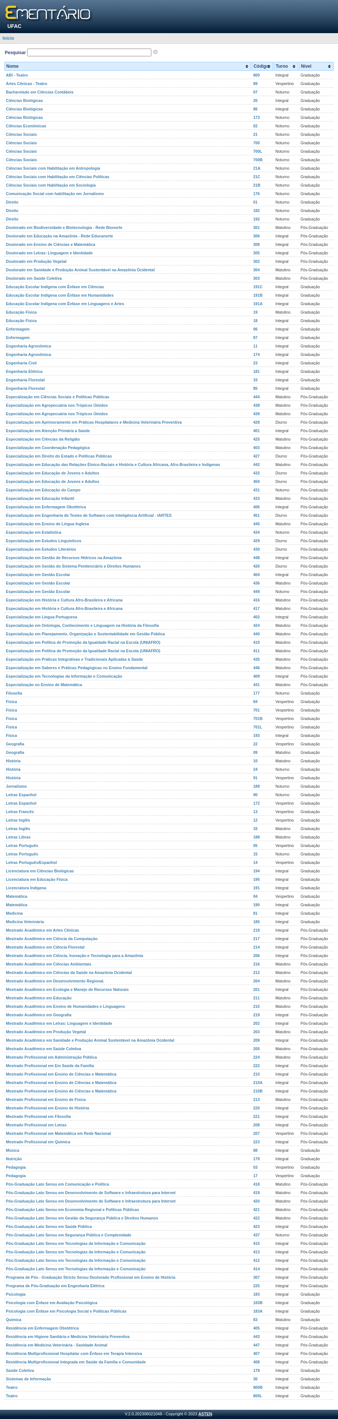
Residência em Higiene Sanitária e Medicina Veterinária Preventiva (68, 1336)
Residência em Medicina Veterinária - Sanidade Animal (57, 1345)
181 (256, 371)
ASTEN (205, 1414)
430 (256, 549)
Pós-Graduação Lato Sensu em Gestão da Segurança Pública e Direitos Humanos (82, 1218)
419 (256, 1192)
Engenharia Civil (21, 363)
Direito (12, 202)
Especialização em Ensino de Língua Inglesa (47, 524)
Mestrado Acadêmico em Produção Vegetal (46, 1032)
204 (256, 981)
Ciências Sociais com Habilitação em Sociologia (51, 185)
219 (256, 1015)
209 (256, 1040)
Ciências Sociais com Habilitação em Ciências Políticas (57, 176)
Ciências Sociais (21, 134)
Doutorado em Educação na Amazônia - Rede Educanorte (59, 236)
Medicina (14, 913)
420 (256, 1201)
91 (255, 778)
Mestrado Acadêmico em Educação (38, 998)
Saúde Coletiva (20, 1370)
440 (256, 634)
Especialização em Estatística (33, 532)
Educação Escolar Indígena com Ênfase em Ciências (55, 287)
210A (258, 1082)
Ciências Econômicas (26, 126)
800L (257, 1396)
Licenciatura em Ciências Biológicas (40, 871)
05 (255, 845)
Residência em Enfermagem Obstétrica (42, 1328)
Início (8, 38)
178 (256, 1370)
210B (258, 1091)
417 (256, 608)
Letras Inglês (18, 820)
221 (256, 1116)
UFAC (14, 26)
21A (257, 168)
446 (256, 668)
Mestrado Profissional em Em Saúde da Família (50, 1065)
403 (256, 447)
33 (255, 380)
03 (255, 1167)
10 (255, 761)
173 (256, 117)
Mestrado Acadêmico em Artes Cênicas (42, 930)
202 (256, 1023)
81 (255, 913)
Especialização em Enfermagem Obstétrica (46, 507)
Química (13, 1319)
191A (258, 303)
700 (256, 143)
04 (255, 896)
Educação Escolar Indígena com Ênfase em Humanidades (60, 295)
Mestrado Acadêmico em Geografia (38, 1015)
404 (256, 574)
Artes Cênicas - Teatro (26, 83)
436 (256, 583)
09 (255, 752)
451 (256, 515)
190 (256, 905)
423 (256, 1226)
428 (256, 422)
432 (256, 473)
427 (256, 456)
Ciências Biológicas (24, 100)
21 (255, 134)
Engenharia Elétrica (24, 371)
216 (256, 964)
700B (258, 160)
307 (256, 1277)
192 (256, 219)
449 (256, 591)
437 (256, 1235)
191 (256, 888)
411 (256, 651)
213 (256, 1099)
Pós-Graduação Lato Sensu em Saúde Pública (49, 1226)
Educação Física (21, 312)
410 (256, 642)
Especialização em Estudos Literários (41, 549)
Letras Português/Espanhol (31, 862)
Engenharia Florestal (25, 380)
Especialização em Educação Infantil (40, 498)
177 (256, 693)
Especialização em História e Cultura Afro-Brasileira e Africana (64, 600)
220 (256, 1108)
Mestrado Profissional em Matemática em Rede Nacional (58, 1133)
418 (256, 1184)
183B (258, 1302)
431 (256, 490)
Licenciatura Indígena (26, 888)
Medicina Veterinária (25, 921)
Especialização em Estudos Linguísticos (43, 541)
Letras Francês (20, 811)
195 (256, 879)
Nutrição (14, 1159)
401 (256, 430)
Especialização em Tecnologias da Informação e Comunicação (64, 676)
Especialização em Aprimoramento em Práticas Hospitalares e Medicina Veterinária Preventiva (94, 422)
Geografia (15, 744)
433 (256, 498)
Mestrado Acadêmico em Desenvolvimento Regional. (55, 981)
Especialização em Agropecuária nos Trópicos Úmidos (57, 405)
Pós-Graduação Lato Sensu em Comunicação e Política (57, 1184)
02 (255, 126)
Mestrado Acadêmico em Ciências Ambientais (48, 964)
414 (256, 1269)
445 (256, 524)
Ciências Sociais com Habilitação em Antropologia (53, 168)
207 (256, 1133)
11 (255, 346)
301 (256, 227)
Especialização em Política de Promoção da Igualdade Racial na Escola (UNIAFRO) (83, 642)
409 (256, 676)
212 (256, 972)
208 (256, 1125)
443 (256, 1336)
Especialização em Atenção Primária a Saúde (48, 430)
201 (256, 989)
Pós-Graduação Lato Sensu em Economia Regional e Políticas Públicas (72, 1209)
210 (256, 1074)
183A (258, 1311)
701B (258, 718)
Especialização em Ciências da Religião (43, 439)
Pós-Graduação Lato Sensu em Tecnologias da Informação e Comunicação (75, 1243)
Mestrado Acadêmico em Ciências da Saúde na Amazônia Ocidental (69, 972)
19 (255, 312)
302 (256, 261)
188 (256, 837)
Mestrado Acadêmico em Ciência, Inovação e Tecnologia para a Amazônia (74, 955)
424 (256, 625)
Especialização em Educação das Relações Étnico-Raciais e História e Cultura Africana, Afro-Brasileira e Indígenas (113, 464)
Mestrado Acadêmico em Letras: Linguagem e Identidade (59, 1023)
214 (256, 947)
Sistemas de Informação (28, 1379)
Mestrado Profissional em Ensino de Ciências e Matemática (61, 1074)
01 (255, 202)
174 (256, 354)
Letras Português (22, 845)
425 (256, 439)
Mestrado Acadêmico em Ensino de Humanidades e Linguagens (65, 1006)
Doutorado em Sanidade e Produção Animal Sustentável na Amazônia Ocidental (80, 270)
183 (256, 1294)
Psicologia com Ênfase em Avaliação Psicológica (52, 1302)
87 (255, 337)
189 (256, 786)
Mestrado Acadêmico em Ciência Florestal (45, 947)
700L (257, 151)
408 (256, 1362)
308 (256, 244)
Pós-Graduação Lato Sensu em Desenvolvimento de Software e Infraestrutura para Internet (91, 1192)
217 (256, 938)
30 (255, 1379)
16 (255, 828)
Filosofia (14, 693)
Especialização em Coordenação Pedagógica (48, 447)
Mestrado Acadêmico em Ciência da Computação (52, 938)
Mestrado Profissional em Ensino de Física (46, 1099)
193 (256, 735)
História (13, 761)
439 (256, 414)
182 (256, 210)
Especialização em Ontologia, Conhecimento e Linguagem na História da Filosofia (82, 625)
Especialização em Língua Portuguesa (41, 617)
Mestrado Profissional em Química (38, 1142)
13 (255, 811)
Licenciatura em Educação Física (37, 879)
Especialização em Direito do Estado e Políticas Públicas (59, 456)
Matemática (16, 896)
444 (256, 397)
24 (255, 769)
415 (256, 1243)
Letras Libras (18, 837)
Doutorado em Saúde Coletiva (34, 278)
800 (256, 75)
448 (256, 557)
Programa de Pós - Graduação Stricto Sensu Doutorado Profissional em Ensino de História (90, 1277)
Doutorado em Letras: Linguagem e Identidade (49, 253)
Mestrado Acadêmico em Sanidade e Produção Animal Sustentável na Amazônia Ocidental (90, 1040)
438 (256, 405)
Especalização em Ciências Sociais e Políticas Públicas (57, 397)
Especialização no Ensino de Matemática (44, 684)
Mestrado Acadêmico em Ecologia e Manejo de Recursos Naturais (67, 989)
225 (256, 1286)
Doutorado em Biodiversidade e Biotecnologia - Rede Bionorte (64, 227)
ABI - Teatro (17, 75)
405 (256, 1328)
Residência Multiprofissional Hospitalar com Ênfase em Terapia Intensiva (74, 1353)
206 (256, 955)
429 (256, 541)
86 (255, 109)
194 (256, 871)
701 (256, 710)
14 (255, 862)
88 (255, 1150)
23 (255, 363)
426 (256, 566)
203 (256, 1032)
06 (255, 329)
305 (256, 253)
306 (256, 236)
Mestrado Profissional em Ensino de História (47, 1108)
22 (255, 744)
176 (256, 193)
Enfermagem (18, 329)
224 (256, 1057)
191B (258, 295)
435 (256, 659)
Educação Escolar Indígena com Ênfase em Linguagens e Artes (65, 303)
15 (255, 854)
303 (256, 278)
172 (256, 803)
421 (256, 1209)
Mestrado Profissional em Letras (36, 1125)
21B (257, 185)
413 (256, 1252)
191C (258, 287)
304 (256, 270)
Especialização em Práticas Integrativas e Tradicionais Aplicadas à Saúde (74, 659)
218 (256, 930)
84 (255, 701)
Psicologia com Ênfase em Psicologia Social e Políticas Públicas (66, 1311)
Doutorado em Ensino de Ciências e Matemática (50, 244)
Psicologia (15, 1294)
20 (255, 100)
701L (257, 727)
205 (256, 1048)
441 (256, 684)
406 (256, 507)
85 (255, 388)
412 (256, 1260)
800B (258, 1387)
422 (256, 1218)
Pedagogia (16, 1167)
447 (256, 1345)
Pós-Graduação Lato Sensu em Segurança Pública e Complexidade (68, 1235)
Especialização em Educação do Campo (43, 490)
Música (12, 1150)
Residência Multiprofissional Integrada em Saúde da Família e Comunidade (76, 1362)
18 (255, 320)
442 (256, 464)
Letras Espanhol (21, 795)
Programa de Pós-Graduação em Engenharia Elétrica (55, 1286)
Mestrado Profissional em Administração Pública (51, 1057)
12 (255, 820)
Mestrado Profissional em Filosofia (38, 1116)
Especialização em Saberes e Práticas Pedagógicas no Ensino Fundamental (76, 668)
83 (255, 1319)
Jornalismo (16, 786)
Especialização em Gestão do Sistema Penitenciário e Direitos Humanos (73, 566)
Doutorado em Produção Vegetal (36, 261)
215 (256, 1006)
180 (256, 921)
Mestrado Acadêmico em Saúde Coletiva (43, 1048)
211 (256, 998)
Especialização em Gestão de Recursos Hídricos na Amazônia (64, 557)
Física (11, 701)
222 (256, 1065)
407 (256, 1353)
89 (255, 83)
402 (256, 617)
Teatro (12, 1387)
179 (256, 1159)
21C (257, 176)
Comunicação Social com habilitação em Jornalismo (55, 193)
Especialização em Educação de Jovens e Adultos (52, 473)
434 (256, 532)
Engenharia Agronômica (28, 346)
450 (256, 481)
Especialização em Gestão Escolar (38, 574)
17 (255, 1175)
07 (255, 92)
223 (256, 1142)
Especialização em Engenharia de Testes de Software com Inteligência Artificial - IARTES (89, 515)
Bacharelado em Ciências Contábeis (40, 92)
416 (256, 600)
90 (255, 795)
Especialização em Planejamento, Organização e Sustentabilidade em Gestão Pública (85, 634)
